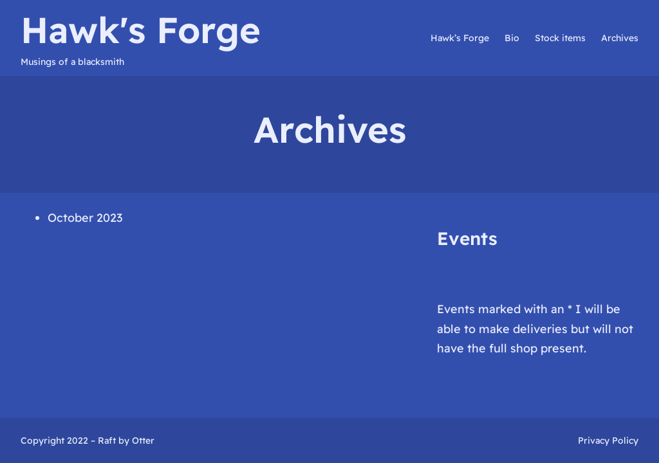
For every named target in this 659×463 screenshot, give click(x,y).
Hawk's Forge (141, 29)
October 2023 (85, 217)
